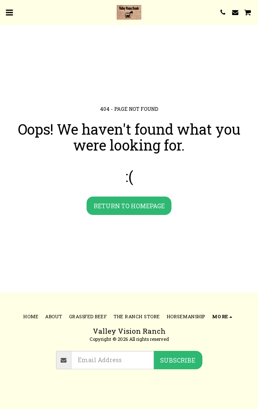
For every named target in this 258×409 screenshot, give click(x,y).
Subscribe (177, 360)
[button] (9, 12)
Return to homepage (129, 206)
